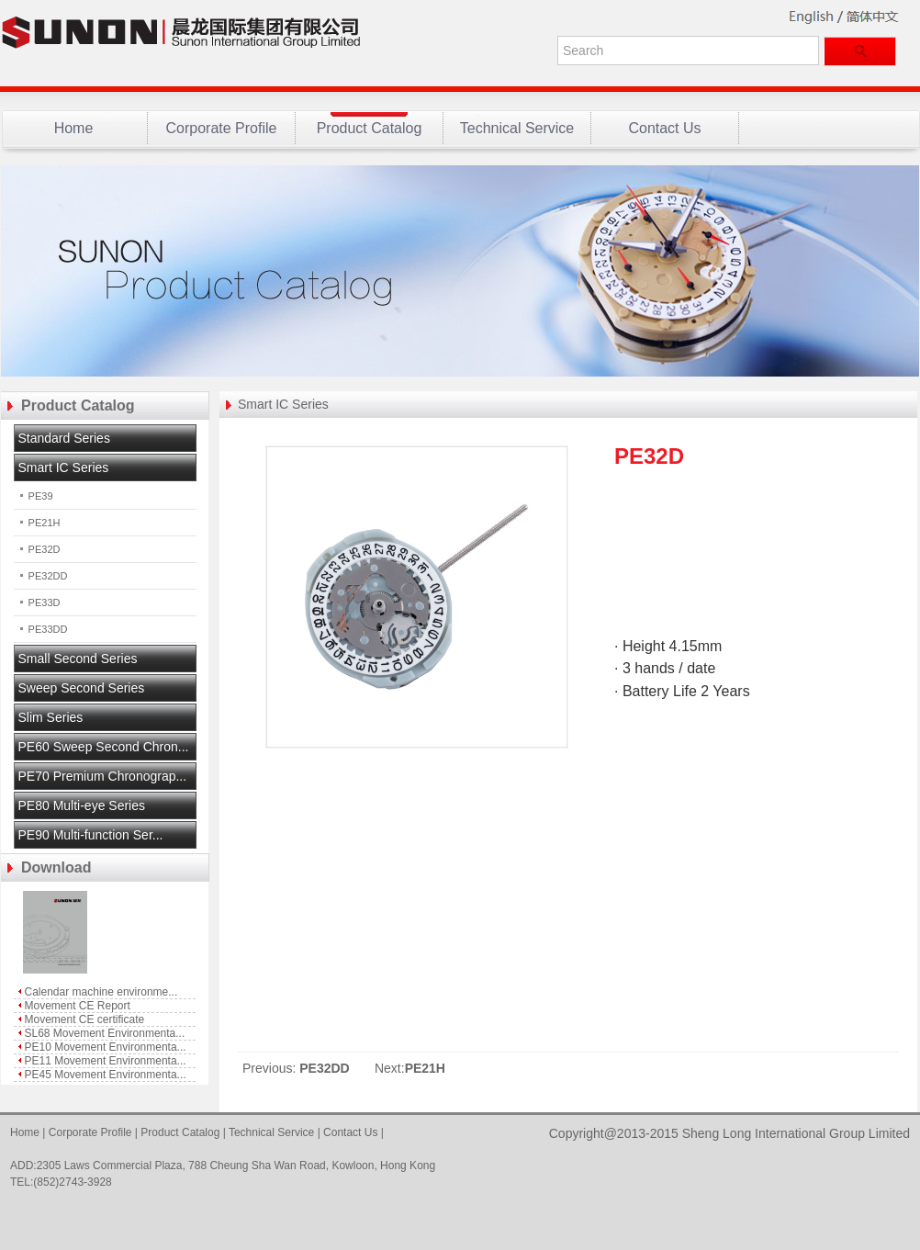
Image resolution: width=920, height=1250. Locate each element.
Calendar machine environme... (101, 991)
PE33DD (41, 629)
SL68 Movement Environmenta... (105, 1033)
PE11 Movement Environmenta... (105, 1060)
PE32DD (41, 575)
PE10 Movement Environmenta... (105, 1047)
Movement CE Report (77, 1005)
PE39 (33, 495)
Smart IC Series (283, 404)
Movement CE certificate (85, 1019)
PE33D (37, 602)
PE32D (37, 549)
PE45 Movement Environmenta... (105, 1074)
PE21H (37, 522)
